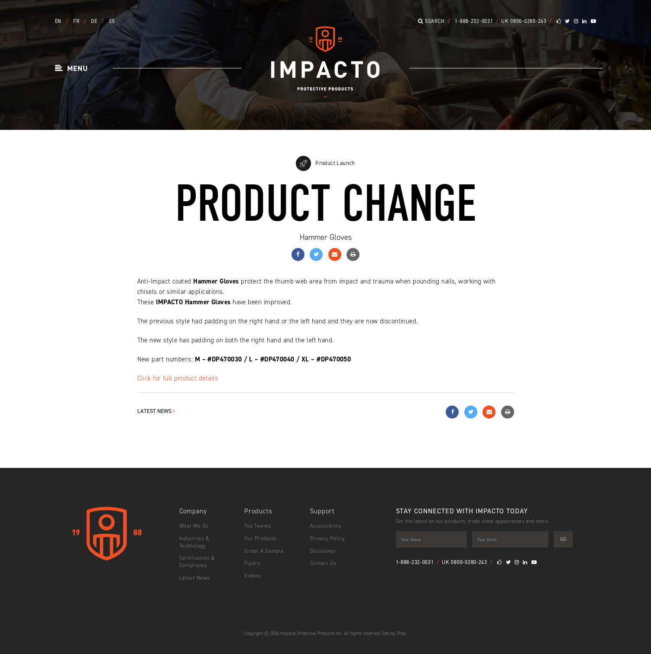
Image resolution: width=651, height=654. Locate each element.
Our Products (260, 538)
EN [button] (59, 21)
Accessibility (325, 525)
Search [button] (431, 21)
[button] (71, 68)
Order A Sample (263, 551)
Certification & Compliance (197, 561)
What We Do (194, 525)
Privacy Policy (327, 538)
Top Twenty (257, 525)
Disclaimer (323, 551)
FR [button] (77, 21)
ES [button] (112, 21)
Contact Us (323, 563)
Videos (252, 575)
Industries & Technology (194, 542)
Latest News (156, 411)
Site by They (394, 633)
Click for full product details (177, 378)
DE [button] (95, 21)
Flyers (252, 563)
